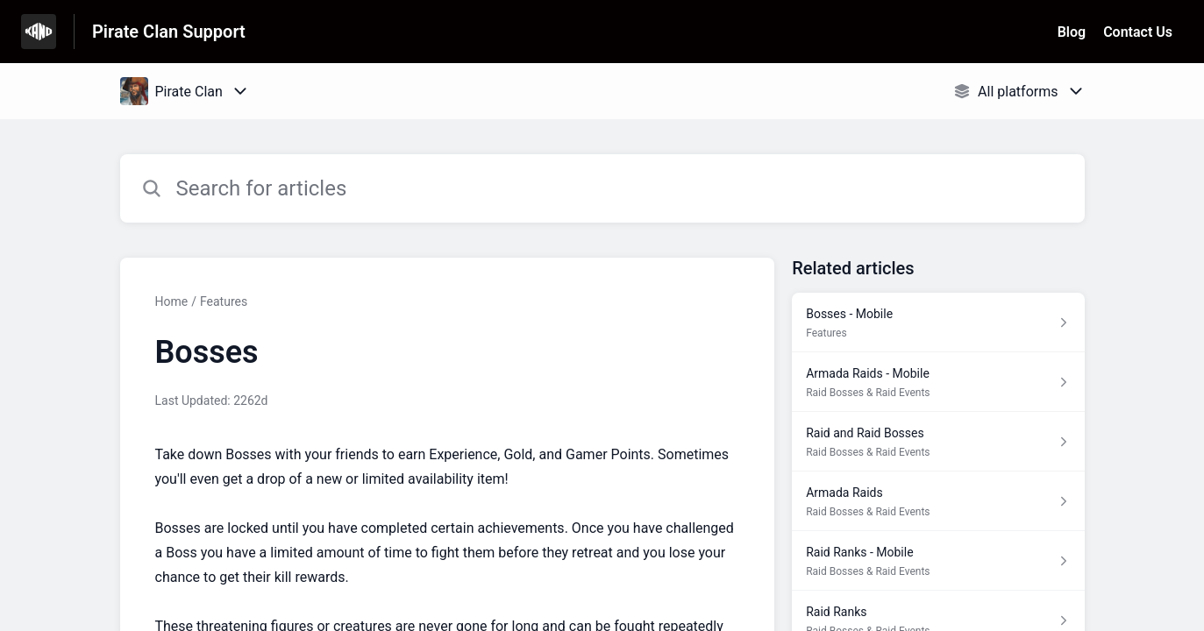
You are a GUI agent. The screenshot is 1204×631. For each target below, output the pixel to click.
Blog (1072, 32)
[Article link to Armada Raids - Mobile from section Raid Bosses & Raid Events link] (938, 382)
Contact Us (1137, 32)
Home (172, 301)
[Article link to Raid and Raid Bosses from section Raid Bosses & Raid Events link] (938, 441)
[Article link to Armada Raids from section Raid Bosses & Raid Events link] (938, 501)
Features (223, 301)
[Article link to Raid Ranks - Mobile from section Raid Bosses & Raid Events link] (938, 561)
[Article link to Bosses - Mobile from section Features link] (938, 322)
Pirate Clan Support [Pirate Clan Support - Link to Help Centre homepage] (169, 31)
